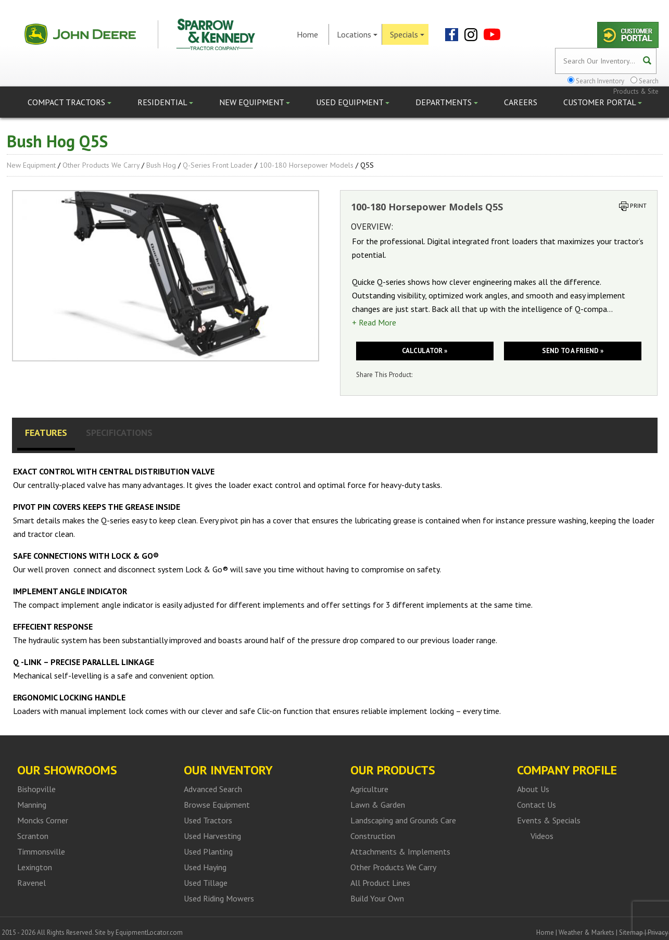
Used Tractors (208, 820)
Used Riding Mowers (219, 898)
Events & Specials (548, 820)
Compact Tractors (69, 102)
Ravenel (31, 883)
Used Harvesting (212, 836)
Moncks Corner (42, 820)
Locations (357, 34)
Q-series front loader (218, 165)
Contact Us (536, 804)
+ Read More (374, 322)
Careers (520, 102)
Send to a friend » (572, 350)
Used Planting (208, 851)
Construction (372, 836)
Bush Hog (161, 165)
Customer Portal (602, 102)
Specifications (119, 432)
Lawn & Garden (377, 804)
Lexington (34, 867)
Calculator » (424, 350)
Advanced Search (213, 789)
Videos (542, 836)
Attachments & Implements (400, 851)
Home (307, 34)
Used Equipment (352, 102)
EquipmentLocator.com (149, 932)
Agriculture (369, 789)
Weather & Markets (586, 932)
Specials (407, 34)
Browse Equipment (217, 804)
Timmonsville (41, 851)
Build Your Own (377, 898)
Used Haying (205, 867)
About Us (533, 789)
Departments (446, 102)
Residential (165, 102)
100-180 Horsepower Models (306, 165)
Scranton (32, 836)
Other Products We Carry (101, 165)
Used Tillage (206, 883)
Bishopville (36, 789)
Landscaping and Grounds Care (403, 820)
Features (46, 432)
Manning (31, 804)
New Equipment (254, 102)
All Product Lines (380, 883)
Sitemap (631, 932)
